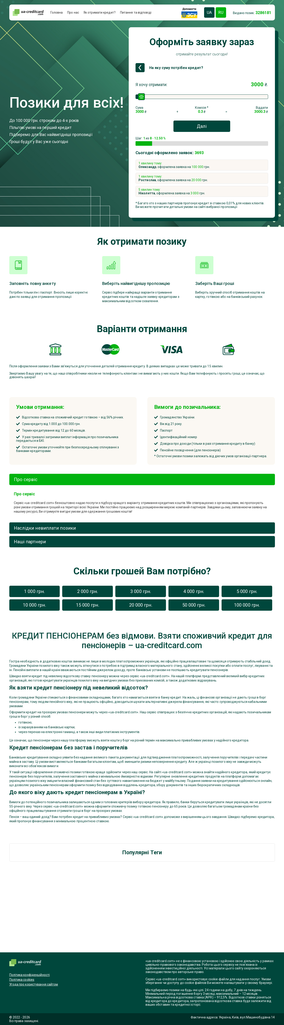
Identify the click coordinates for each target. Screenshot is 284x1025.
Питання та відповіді (135, 12)
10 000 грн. (34, 605)
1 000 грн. (34, 591)
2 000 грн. (87, 591)
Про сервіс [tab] (26, 479)
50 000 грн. (193, 605)
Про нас (73, 12)
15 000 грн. (87, 605)
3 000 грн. (140, 591)
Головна (56, 12)
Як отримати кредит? (100, 12)
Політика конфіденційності (29, 975)
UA (209, 12)
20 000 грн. (140, 605)
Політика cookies (22, 979)
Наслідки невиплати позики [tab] (45, 528)
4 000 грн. (193, 591)
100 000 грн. (247, 605)
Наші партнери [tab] (30, 541)
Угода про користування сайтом (33, 984)
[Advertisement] (142, 911)
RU (220, 12)
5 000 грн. (247, 591)
